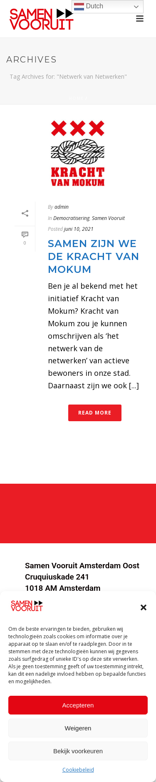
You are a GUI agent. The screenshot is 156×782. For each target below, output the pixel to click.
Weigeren (78, 728)
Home (76, 98)
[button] (143, 608)
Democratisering (71, 218)
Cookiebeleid (78, 771)
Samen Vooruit (108, 218)
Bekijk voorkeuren (78, 751)
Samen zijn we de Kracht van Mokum (93, 256)
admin (61, 206)
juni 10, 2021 (79, 228)
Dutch (88, 7)
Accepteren (78, 706)
